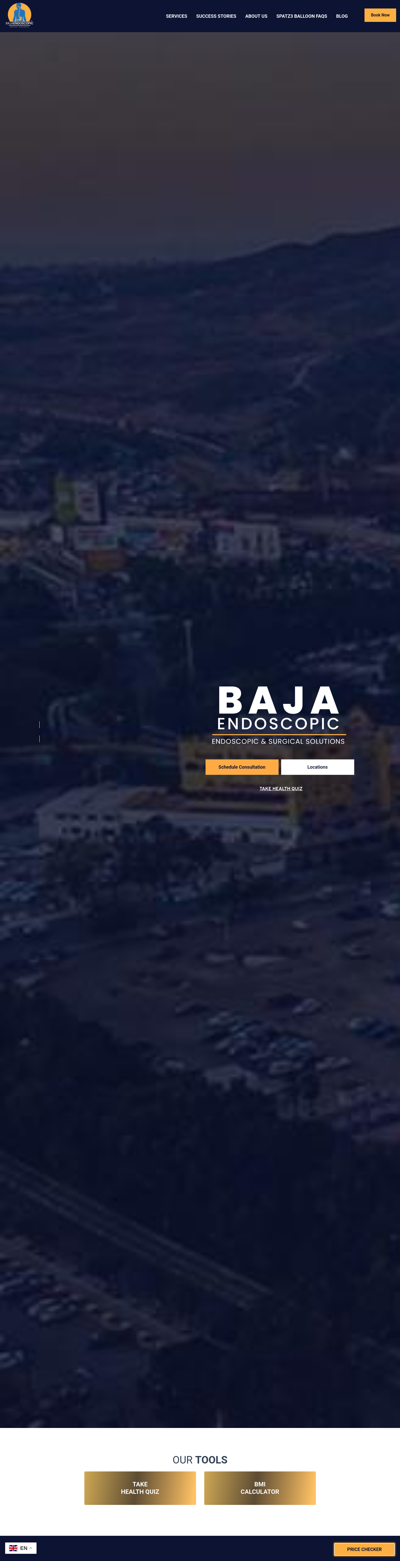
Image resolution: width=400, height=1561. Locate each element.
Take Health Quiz (281, 789)
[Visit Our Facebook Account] (39, 731)
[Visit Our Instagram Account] (39, 717)
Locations (317, 767)
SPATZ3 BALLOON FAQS (301, 16)
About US (256, 16)
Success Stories (216, 16)
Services (176, 16)
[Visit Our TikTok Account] (39, 746)
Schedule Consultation (241, 767)
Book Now (380, 15)
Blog (342, 16)
